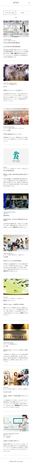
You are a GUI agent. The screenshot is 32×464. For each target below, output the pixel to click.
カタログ (14, 53)
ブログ (22, 12)
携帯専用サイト (18, 405)
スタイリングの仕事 (18, 445)
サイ (23, 358)
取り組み (22, 178)
